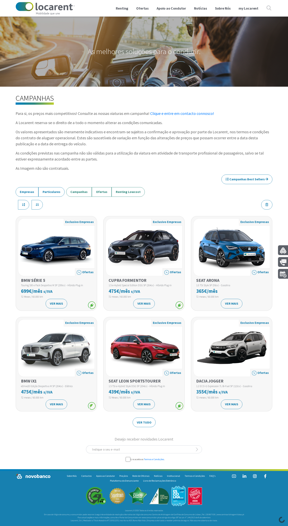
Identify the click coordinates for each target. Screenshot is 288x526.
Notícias (158, 475)
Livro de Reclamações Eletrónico (159, 480)
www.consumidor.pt (150, 517)
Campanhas (79, 190)
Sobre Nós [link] (223, 8)
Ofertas (101, 190)
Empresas (27, 190)
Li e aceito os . (148, 459)
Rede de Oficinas (140, 475)
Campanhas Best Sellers (247, 179)
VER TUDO (144, 422)
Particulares (51, 190)
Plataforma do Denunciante (124, 480)
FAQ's (212, 475)
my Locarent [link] (248, 8)
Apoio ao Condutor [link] (171, 8)
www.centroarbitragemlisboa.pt (230, 514)
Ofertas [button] (142, 8)
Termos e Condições (154, 459)
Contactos (86, 475)
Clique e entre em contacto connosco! (182, 113)
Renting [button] (122, 8)
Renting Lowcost (128, 190)
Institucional (173, 475)
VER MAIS (56, 303)
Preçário (123, 475)
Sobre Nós (72, 475)
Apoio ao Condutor (105, 475)
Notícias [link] (200, 8)
